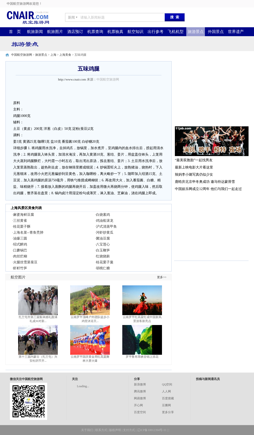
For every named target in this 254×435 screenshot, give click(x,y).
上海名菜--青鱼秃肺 (28, 232)
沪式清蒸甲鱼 (106, 226)
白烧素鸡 (103, 215)
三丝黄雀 (20, 220)
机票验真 (115, 31)
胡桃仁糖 (103, 268)
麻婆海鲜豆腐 (23, 215)
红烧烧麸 (103, 256)
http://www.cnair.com (72, 79)
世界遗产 (236, 31)
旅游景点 (196, 31)
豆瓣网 (166, 405)
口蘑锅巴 (20, 250)
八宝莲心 (103, 244)
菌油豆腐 (103, 238)
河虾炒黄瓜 (104, 232)
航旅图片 (55, 31)
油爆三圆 (20, 238)
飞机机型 (176, 31)
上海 (53, 54)
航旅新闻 (35, 31)
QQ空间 (167, 384)
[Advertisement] (211, 92)
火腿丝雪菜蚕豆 (25, 262)
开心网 (138, 405)
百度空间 (140, 412)
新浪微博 (140, 384)
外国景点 (216, 31)
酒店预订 (75, 31)
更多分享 (168, 412)
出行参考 (155, 31)
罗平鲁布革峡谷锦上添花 (142, 356)
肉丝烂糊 (20, 256)
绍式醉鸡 (20, 244)
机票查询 (95, 31)
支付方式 (129, 430)
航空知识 (135, 31)
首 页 (15, 31)
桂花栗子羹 (104, 262)
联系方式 (101, 430)
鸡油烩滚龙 (104, 220)
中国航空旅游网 (21, 54)
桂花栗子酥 (22, 226)
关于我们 (87, 430)
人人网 (166, 391)
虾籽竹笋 (20, 268)
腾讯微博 (140, 391)
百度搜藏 (168, 398)
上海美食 (65, 54)
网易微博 (140, 398)
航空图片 (18, 277)
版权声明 (115, 430)
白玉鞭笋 (103, 250)
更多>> (161, 277)
